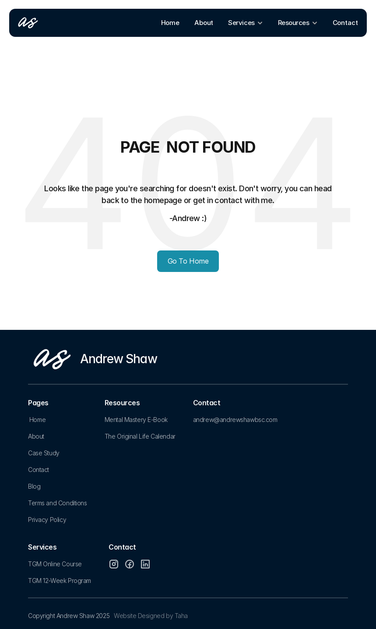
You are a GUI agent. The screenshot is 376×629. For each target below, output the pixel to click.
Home (37, 419)
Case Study (44, 453)
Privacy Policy (47, 519)
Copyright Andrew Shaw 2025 (68, 615)
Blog (34, 486)
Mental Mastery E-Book (136, 419)
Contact (38, 469)
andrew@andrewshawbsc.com (235, 419)
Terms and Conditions (57, 503)
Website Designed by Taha (151, 615)
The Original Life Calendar (140, 436)
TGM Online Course (55, 564)
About (36, 436)
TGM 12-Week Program (59, 580)
